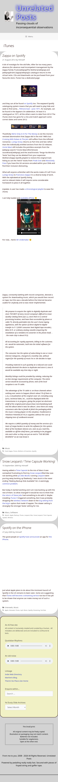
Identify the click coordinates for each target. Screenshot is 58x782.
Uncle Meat (7, 147)
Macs (7, 512)
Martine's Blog (11, 677)
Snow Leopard (36, 473)
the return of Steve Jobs (12, 495)
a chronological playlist (34, 189)
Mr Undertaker (22, 240)
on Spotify (28, 103)
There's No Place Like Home (16, 681)
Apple (11, 515)
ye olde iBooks (24, 475)
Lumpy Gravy (16, 142)
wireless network (21, 500)
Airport (7, 515)
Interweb (9, 607)
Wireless (10, 517)
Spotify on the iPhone (16, 528)
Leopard (41, 475)
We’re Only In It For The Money (24, 134)
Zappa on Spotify (13, 56)
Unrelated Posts (34, 12)
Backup (16, 515)
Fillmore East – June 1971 (29, 109)
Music (7, 448)
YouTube (43, 610)
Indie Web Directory (13, 674)
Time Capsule (21, 470)
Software (14, 512)
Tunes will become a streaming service (23, 595)
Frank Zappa (9, 451)
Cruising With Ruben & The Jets (15, 139)
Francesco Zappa (23, 175)
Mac (31, 515)
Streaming (36, 610)
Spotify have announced (29, 537)
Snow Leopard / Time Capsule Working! (28, 461)
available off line (27, 198)
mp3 (21, 610)
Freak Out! (37, 160)
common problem (9, 483)
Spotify (34, 451)
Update (4, 517)
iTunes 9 (14, 498)
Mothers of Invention (24, 451)
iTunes (15, 451)
